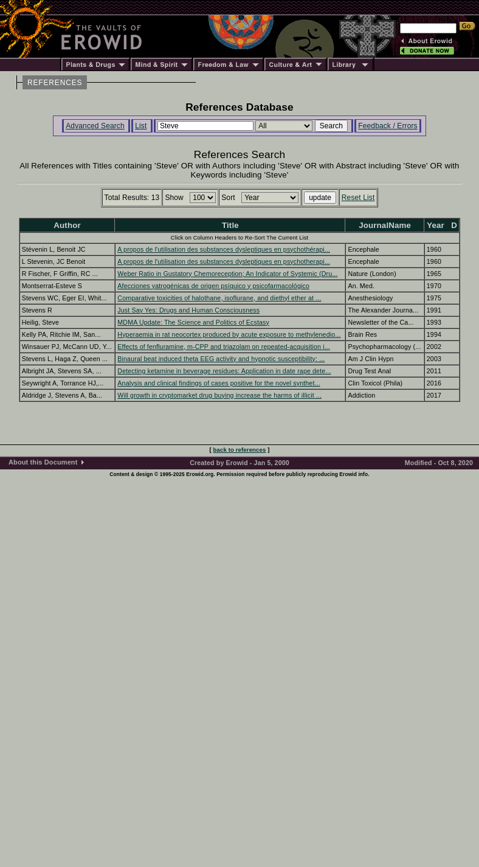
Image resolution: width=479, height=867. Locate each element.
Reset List (358, 197)
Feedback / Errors (387, 126)
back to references (239, 449)
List (140, 126)
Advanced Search (95, 126)
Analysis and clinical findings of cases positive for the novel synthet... (218, 383)
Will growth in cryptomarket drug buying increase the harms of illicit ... (219, 395)
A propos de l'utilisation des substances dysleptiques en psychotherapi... (223, 261)
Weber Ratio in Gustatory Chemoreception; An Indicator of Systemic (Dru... (227, 273)
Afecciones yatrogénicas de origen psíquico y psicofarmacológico (213, 285)
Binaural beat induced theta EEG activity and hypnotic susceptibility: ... (221, 358)
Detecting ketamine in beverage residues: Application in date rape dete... (224, 371)
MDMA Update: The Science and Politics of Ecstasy (193, 322)
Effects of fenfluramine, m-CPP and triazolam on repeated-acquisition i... (223, 346)
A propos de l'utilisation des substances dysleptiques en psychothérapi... (223, 249)
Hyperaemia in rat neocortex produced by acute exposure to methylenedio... (228, 334)
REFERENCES (54, 82)
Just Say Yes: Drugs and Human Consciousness (188, 310)
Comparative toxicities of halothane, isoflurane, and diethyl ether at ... (219, 298)
